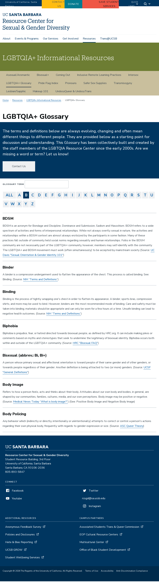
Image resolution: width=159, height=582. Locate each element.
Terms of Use (91, 571)
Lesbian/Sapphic (16, 92)
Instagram (91, 507)
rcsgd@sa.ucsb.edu (93, 499)
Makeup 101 (40, 92)
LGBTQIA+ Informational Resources (43, 100)
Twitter (90, 491)
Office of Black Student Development (103, 550)
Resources (89, 39)
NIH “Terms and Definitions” (40, 280)
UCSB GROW (13, 550)
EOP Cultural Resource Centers (99, 535)
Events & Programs (27, 39)
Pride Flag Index (48, 84)
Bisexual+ (43, 76)
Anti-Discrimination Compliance (132, 571)
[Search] (147, 4)
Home (6, 100)
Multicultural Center (92, 543)
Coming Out (63, 76)
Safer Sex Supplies (95, 84)
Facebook (14, 491)
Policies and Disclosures (20, 535)
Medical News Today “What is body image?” (40, 402)
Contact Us (19, 167)
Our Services (50, 39)
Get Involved (70, 39)
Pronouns (71, 84)
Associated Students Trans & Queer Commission (109, 527)
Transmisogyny (123, 84)
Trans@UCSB (108, 39)
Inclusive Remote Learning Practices (99, 76)
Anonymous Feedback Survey (23, 527)
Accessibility (107, 571)
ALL (9, 195)
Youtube (13, 499)
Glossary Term (13, 184)
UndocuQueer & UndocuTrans (73, 92)
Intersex (133, 76)
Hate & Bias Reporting (19, 543)
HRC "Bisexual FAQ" (85, 343)
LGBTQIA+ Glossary (18, 84)
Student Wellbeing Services (22, 558)
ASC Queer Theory (131, 427)
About (6, 39)
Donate (73, 4)
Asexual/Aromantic (18, 76)
